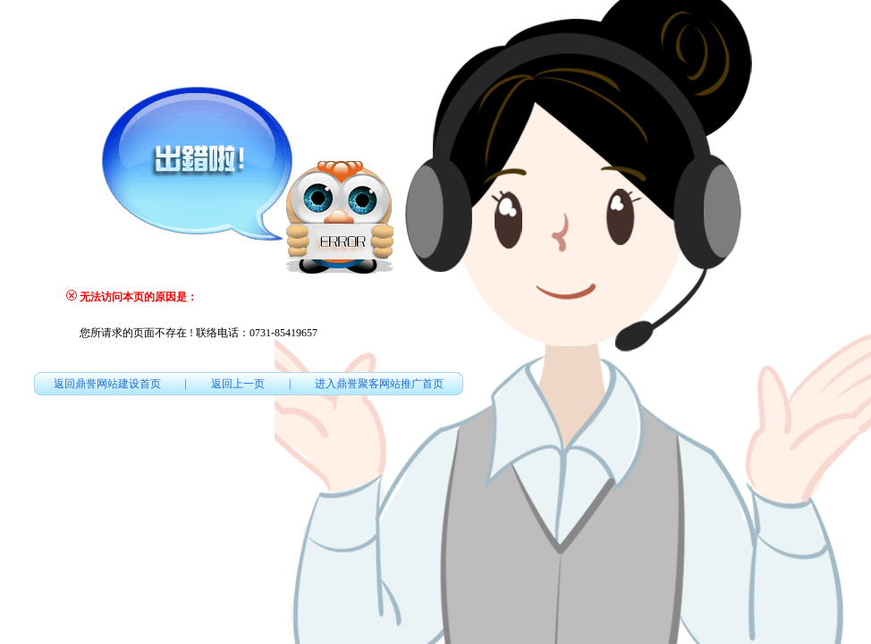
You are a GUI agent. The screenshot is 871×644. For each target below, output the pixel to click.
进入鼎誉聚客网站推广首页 (379, 383)
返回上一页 (238, 383)
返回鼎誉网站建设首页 (107, 383)
